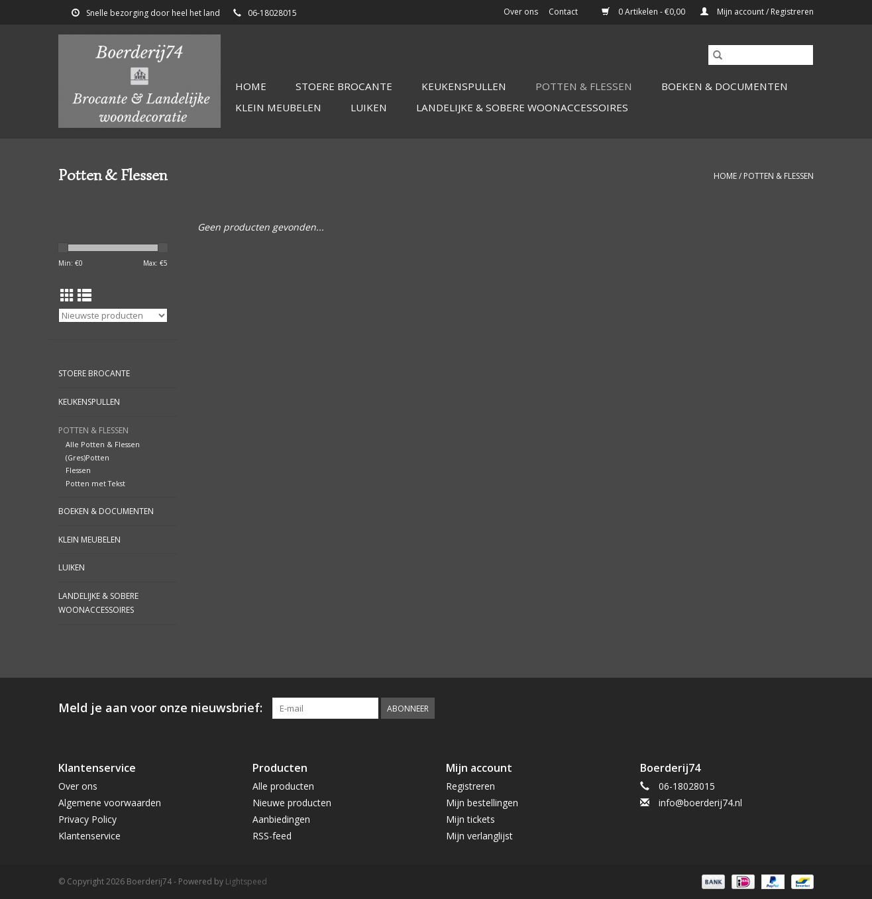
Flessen (78, 470)
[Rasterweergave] (67, 295)
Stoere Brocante (344, 86)
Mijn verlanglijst (479, 835)
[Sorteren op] (113, 315)
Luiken (369, 107)
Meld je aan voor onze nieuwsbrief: (160, 708)
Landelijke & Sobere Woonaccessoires (522, 107)
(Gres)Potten (87, 457)
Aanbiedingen (281, 819)
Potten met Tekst (95, 483)
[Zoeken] (761, 55)
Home (250, 86)
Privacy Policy (87, 819)
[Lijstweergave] (84, 295)
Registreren (470, 786)
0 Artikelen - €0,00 (644, 11)
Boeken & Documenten (724, 86)
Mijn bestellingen (482, 802)
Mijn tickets (470, 819)
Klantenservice (89, 835)
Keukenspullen (463, 86)
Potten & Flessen (583, 86)
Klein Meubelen (278, 107)
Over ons (521, 11)
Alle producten (283, 786)
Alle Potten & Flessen (103, 444)
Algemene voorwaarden (109, 802)
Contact (563, 11)
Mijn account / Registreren (757, 11)
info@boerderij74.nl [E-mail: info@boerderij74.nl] (700, 802)
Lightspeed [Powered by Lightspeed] (246, 881)
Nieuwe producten (291, 802)
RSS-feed (272, 835)
